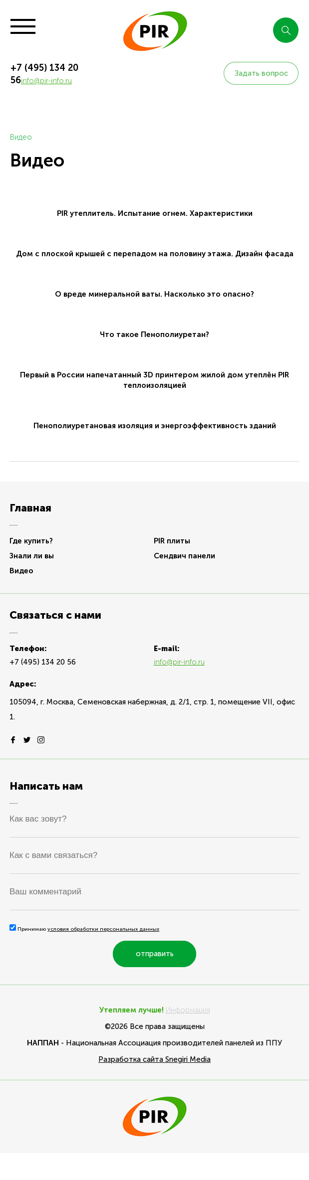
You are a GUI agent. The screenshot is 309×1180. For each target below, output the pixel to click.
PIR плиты (172, 540)
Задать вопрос (261, 73)
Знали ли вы (31, 555)
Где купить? (31, 540)
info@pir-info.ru (46, 80)
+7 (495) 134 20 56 (42, 662)
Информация (188, 1010)
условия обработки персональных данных (103, 929)
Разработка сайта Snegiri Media (154, 1059)
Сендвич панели (184, 555)
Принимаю (84, 929)
